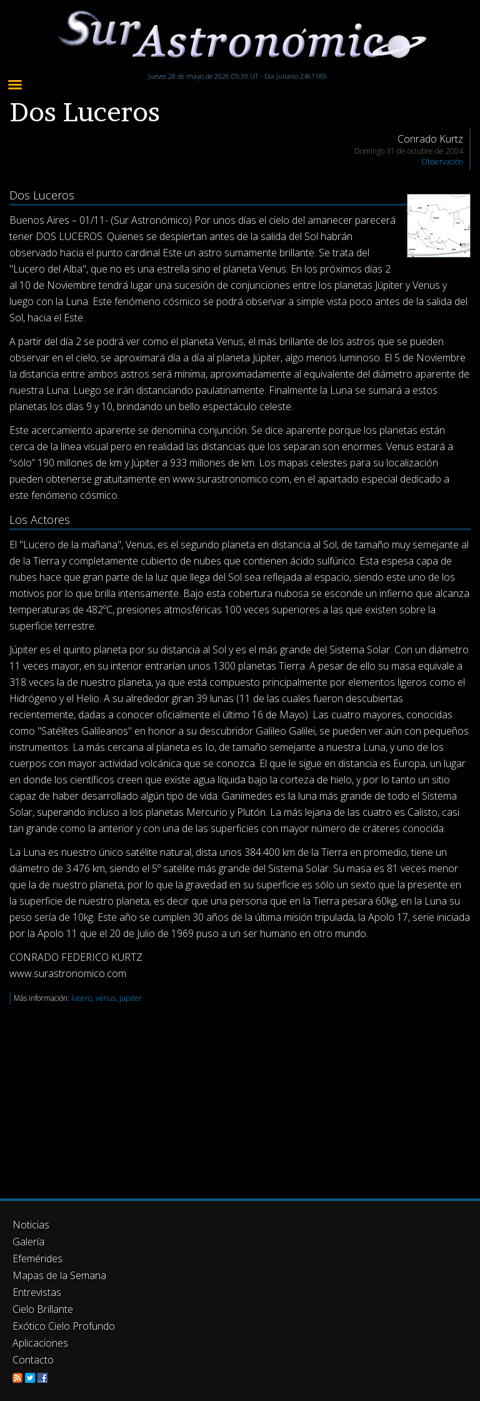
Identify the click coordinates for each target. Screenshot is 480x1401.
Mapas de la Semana (59, 1275)
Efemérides (37, 1258)
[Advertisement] (240, 1092)
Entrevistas (36, 1292)
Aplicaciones (40, 1343)
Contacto (33, 1360)
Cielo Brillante (42, 1309)
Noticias (30, 1225)
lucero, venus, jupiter (106, 998)
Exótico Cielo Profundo (63, 1326)
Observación (442, 161)
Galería (28, 1241)
